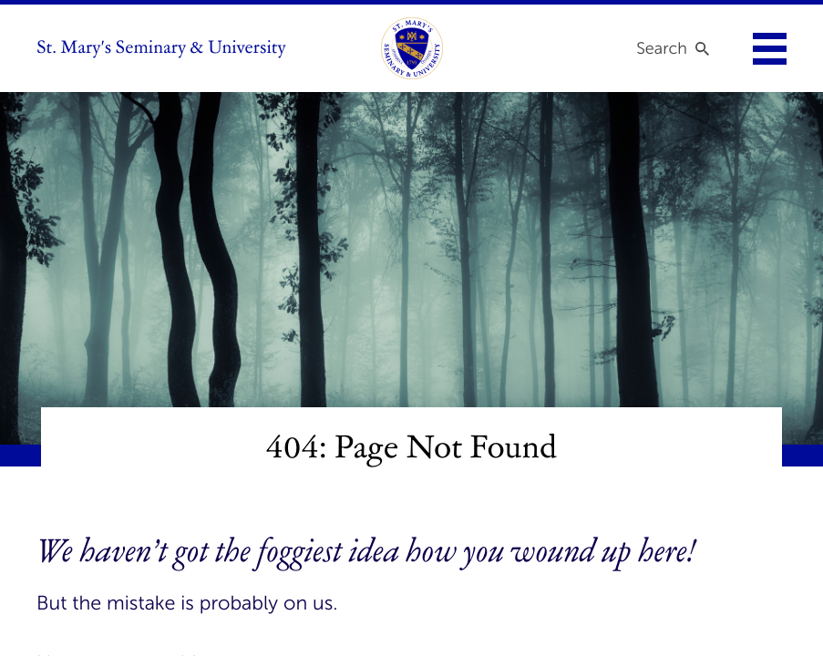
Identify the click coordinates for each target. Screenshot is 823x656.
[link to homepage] (412, 48)
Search (661, 48)
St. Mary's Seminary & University (161, 48)
